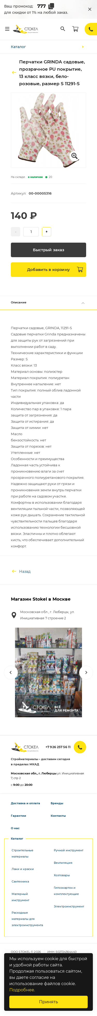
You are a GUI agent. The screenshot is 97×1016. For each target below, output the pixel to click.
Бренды (57, 803)
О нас (15, 828)
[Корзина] (75, 29)
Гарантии (18, 816)
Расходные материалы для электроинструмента (27, 919)
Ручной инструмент (68, 850)
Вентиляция (63, 863)
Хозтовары (62, 875)
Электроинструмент (69, 906)
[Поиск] (63, 29)
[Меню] (7, 29)
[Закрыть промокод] (90, 9)
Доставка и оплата (25, 803)
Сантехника (20, 881)
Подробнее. (22, 989)
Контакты (58, 816)
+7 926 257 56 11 (58, 747)
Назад (21, 571)
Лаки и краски (23, 869)
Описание (48, 303)
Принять (48, 1001)
